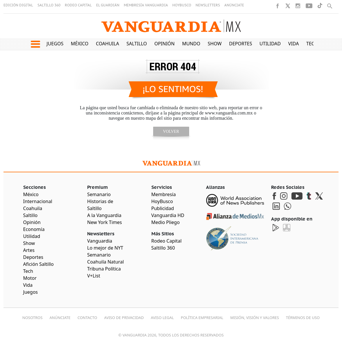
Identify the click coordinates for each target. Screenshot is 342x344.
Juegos (54, 43)
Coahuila (107, 43)
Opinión (164, 43)
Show (215, 43)
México (80, 43)
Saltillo (136, 43)
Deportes (240, 43)
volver (171, 131)
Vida (293, 43)
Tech (312, 43)
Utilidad (270, 43)
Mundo (191, 43)
